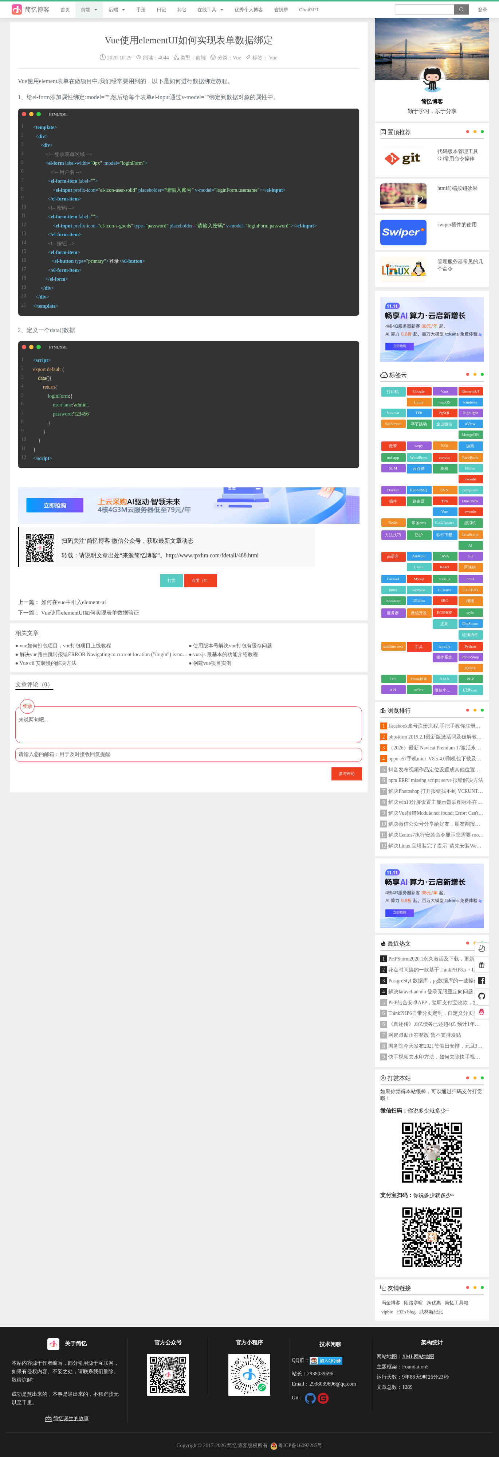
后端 (113, 9)
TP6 (444, 501)
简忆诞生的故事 (67, 1418)
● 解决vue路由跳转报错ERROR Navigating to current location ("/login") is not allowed (102, 654)
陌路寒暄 (413, 1302)
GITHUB (470, 590)
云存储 (419, 468)
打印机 (393, 391)
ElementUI (470, 391)
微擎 (393, 446)
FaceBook (470, 457)
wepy (418, 445)
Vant (444, 391)
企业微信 (444, 424)
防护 (419, 535)
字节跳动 (419, 424)
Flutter (470, 468)
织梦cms (470, 690)
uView (470, 423)
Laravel (393, 579)
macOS (444, 402)
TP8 (418, 412)
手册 (141, 9)
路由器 (419, 501)
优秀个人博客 (249, 9)
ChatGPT (309, 9)
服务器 (393, 613)
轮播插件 (470, 634)
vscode (470, 479)
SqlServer (393, 423)
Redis (392, 522)
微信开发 (419, 613)
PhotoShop (470, 657)
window (418, 590)
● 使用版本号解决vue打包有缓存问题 (230, 645)
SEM (393, 468)
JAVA (444, 556)
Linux (418, 402)
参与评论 (347, 773)
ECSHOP (444, 612)
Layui (419, 567)
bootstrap (392, 600)
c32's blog (406, 1311)
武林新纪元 (431, 1311)
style (470, 612)
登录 (482, 9)
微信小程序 (445, 690)
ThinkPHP (418, 679)
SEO (444, 600)
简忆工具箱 (456, 1302)
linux (393, 590)
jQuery (470, 668)
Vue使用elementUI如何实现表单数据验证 (90, 612)
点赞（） (201, 580)
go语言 (393, 556)
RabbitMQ (418, 490)
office (418, 689)
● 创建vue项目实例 (210, 663)
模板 (470, 601)
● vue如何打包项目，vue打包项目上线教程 (63, 645)
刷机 (444, 468)
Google (418, 391)
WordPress (418, 457)
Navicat (393, 412)
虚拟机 (470, 523)
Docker (393, 490)
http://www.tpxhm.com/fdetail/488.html (212, 555)
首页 (65, 9)
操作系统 (444, 657)
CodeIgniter (444, 522)
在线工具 (206, 9)
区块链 (470, 567)
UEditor (418, 600)
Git (470, 556)
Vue (237, 58)
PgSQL (444, 412)
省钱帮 (281, 9)
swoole (470, 511)
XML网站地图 (418, 1356)
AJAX (444, 679)
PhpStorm (470, 623)
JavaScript (470, 534)
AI (470, 545)
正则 (444, 624)
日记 (161, 9)
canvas (444, 457)
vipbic (387, 1311)
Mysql (419, 579)
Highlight (470, 412)
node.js (444, 579)
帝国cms (419, 523)
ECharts (444, 590)
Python (470, 646)
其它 (181, 9)
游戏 (470, 446)
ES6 (444, 445)
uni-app (393, 457)
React (444, 567)
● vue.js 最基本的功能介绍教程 (223, 654)
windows (470, 402)
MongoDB (470, 434)
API (393, 689)
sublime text (393, 646)
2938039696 (320, 1373)
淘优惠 (434, 1302)
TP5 (393, 679)
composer (470, 490)
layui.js (444, 646)
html (470, 579)
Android (418, 556)
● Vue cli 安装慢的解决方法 (46, 663)
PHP (470, 679)
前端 (85, 9)
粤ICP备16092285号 (296, 1445)
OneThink (470, 501)
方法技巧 (393, 535)
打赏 (172, 580)
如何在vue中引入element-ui (73, 602)
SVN (444, 490)
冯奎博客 (390, 1302)
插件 (393, 501)
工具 (419, 646)
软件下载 (444, 535)
